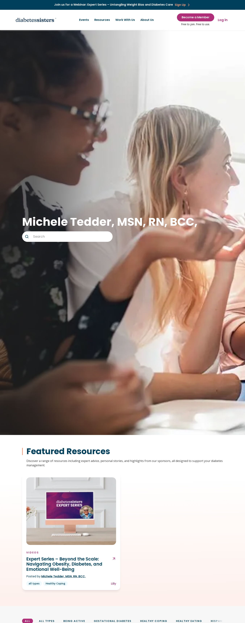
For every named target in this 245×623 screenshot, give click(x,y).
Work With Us (125, 20)
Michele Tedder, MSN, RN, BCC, (63, 576)
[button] (27, 236)
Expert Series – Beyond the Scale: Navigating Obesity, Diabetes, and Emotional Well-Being (64, 564)
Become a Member (196, 17)
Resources (102, 20)
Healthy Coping (55, 583)
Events (84, 20)
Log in (223, 20)
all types (34, 583)
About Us (147, 20)
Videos (32, 552)
